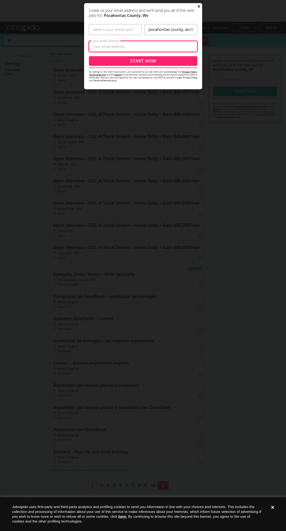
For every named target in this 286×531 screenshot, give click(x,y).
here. (122, 516)
